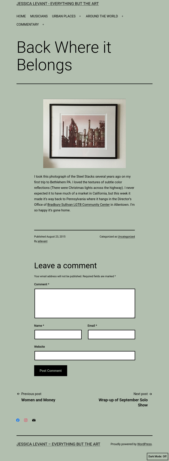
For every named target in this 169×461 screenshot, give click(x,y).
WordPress (144, 444)
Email (92, 325)
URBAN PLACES (64, 16)
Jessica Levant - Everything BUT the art (58, 3)
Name (39, 325)
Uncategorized (126, 236)
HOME (21, 16)
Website (39, 346)
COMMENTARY (28, 24)
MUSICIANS (39, 16)
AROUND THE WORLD (102, 16)
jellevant (43, 241)
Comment (41, 284)
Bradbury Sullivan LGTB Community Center (78, 205)
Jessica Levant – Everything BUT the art (58, 444)
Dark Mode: (158, 457)
